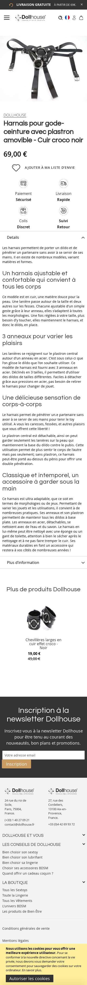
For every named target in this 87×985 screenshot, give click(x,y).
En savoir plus (31, 970)
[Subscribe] (16, 764)
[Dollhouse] (14, 115)
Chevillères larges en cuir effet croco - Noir (43, 644)
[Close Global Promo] (81, 4)
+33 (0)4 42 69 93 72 (61, 824)
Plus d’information (23, 562)
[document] (44, 964)
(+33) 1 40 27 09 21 (17, 820)
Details (13, 237)
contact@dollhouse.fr (19, 824)
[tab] (43, 237)
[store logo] (30, 17)
